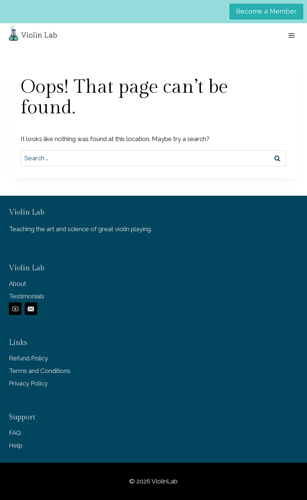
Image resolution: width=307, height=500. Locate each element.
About (17, 283)
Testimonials (26, 296)
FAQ (15, 432)
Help (16, 445)
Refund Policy (28, 358)
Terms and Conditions (40, 370)
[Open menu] (291, 35)
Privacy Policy (28, 383)
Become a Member (266, 11)
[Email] (31, 308)
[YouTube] (15, 308)
